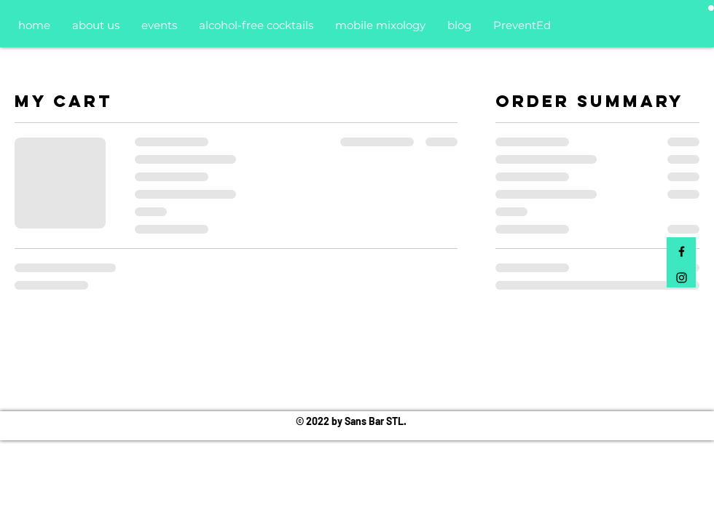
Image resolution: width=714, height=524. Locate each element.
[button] (711, 8)
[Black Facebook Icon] (681, 251)
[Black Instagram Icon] (681, 278)
